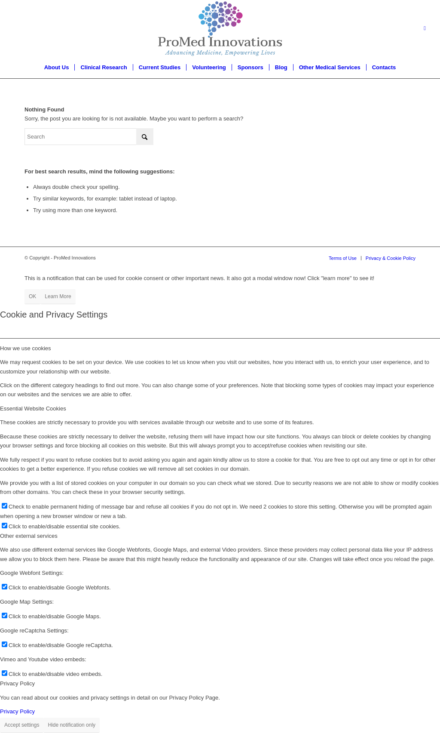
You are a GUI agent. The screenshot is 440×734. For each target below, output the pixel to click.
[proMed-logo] (220, 28)
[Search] (88, 136)
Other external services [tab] (29, 536)
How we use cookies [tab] (25, 348)
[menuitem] (57, 67)
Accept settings (21, 725)
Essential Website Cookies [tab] (33, 408)
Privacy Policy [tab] (17, 683)
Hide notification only (71, 725)
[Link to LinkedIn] (425, 28)
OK (32, 296)
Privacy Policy (17, 711)
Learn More (58, 296)
